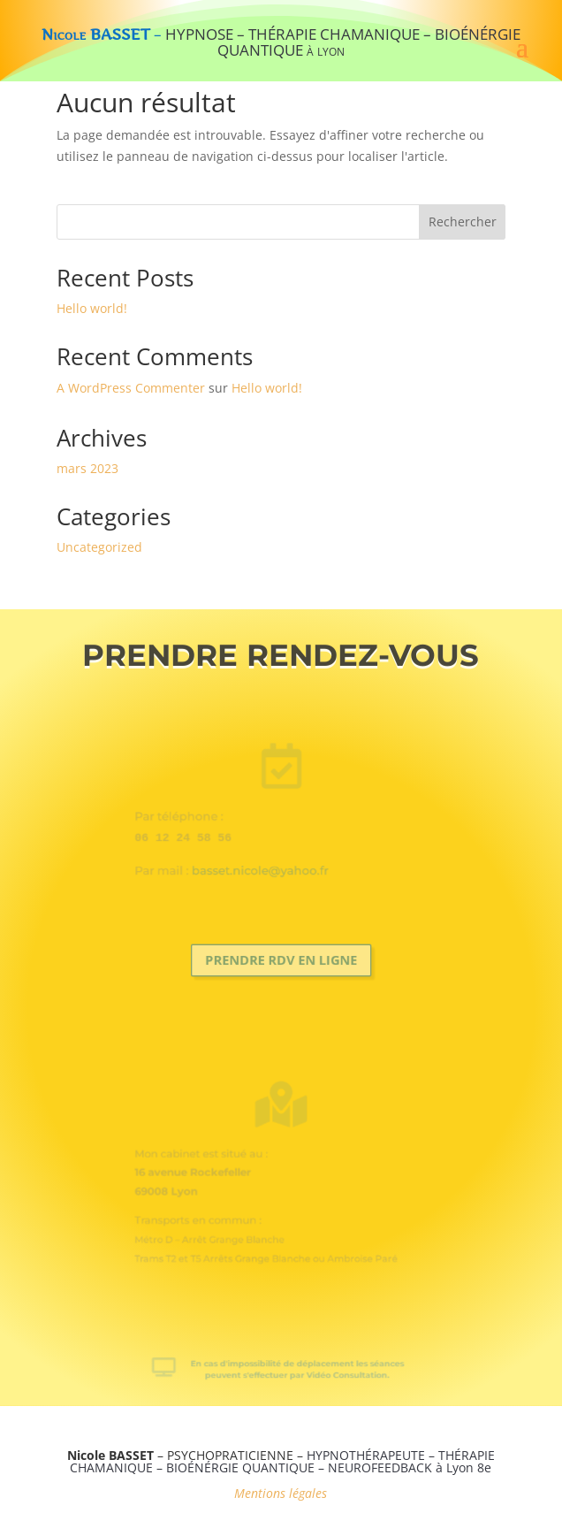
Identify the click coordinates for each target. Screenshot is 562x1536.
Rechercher (463, 221)
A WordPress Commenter (131, 387)
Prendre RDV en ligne (280, 960)
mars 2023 (87, 468)
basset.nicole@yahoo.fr (263, 861)
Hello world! (92, 308)
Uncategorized (99, 547)
